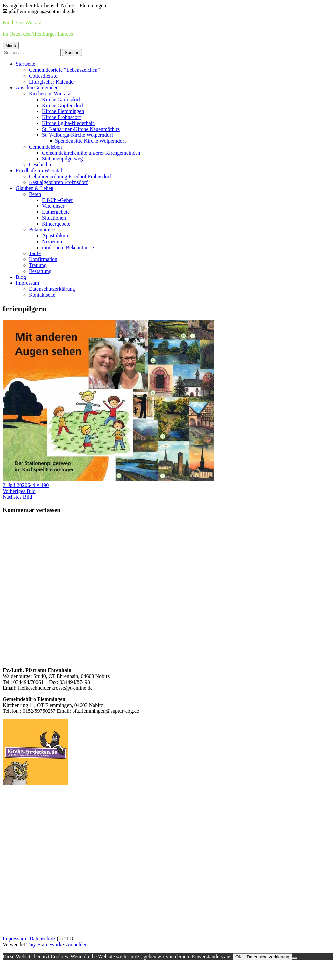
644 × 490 (38, 485)
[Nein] (294, 958)
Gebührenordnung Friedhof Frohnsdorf (70, 176)
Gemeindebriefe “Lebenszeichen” (64, 70)
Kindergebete (56, 224)
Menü (10, 45)
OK (238, 956)
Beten (35, 194)
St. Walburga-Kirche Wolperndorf (77, 135)
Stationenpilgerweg (62, 158)
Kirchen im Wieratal (50, 93)
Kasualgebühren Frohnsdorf (58, 182)
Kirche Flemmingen (63, 111)
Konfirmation (43, 259)
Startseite (25, 64)
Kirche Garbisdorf (61, 99)
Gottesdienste (43, 76)
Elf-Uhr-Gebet (57, 200)
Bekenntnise (42, 229)
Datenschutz (42, 938)
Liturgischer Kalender (52, 81)
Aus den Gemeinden (37, 87)
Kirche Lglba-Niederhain (68, 123)
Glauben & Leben (34, 188)
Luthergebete (56, 212)
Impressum (27, 283)
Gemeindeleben (45, 147)
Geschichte (40, 164)
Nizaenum (53, 241)
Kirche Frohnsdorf (61, 117)
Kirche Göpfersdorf (62, 105)
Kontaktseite (42, 295)
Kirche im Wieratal (23, 22)
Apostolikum (56, 235)
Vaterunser (53, 206)
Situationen (54, 218)
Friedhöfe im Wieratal (39, 170)
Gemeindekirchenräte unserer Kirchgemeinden (91, 153)
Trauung (38, 265)
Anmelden (77, 944)
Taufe (35, 253)
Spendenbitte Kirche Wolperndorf (90, 141)
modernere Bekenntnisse (68, 247)
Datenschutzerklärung (52, 289)
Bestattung (40, 271)
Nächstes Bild (17, 497)
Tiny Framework (43, 944)
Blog (21, 277)
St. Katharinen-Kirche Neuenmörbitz (81, 129)
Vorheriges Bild (19, 491)
